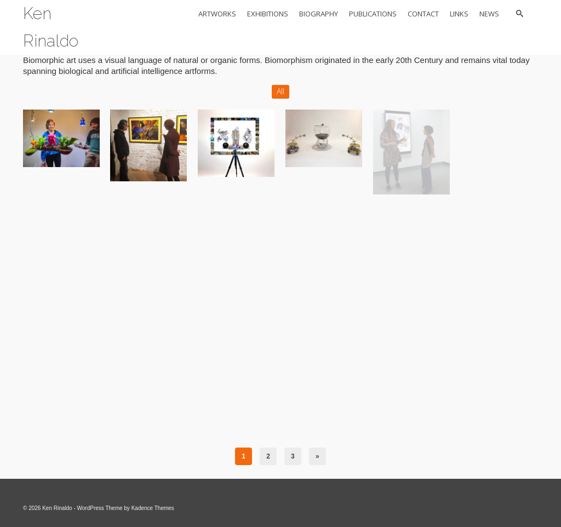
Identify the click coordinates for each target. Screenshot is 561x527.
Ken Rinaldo (50, 27)
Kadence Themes (152, 508)
